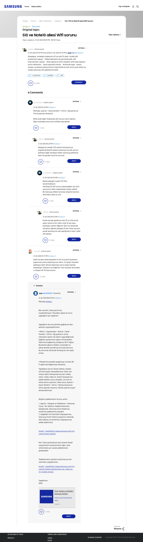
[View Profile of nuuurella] (37, 251)
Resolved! (36, 26)
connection (36, 75)
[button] (82, 48)
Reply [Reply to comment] (74, 127)
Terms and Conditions (57, 534)
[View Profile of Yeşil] (73, 53)
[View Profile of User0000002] (47, 293)
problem (50, 75)
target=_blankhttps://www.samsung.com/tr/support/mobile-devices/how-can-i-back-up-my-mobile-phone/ (57, 469)
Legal (50, 538)
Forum (27, 7)
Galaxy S (80, 53)
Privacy (11, 538)
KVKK (50, 540)
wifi (61, 75)
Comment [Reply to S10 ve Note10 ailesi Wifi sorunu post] (78, 82)
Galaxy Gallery (36, 7)
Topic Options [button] (114, 35)
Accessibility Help (15, 534)
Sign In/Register (124, 6)
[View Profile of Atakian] (31, 49)
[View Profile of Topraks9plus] (38, 103)
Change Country (95, 537)
